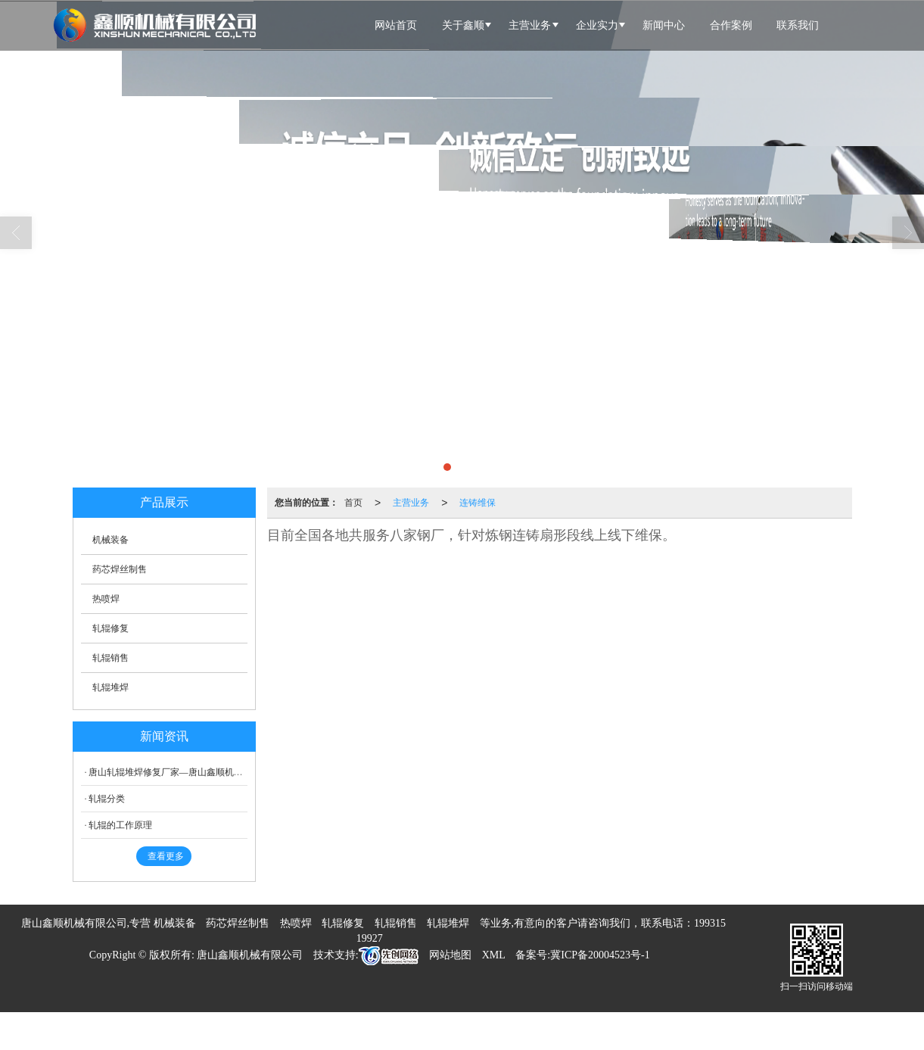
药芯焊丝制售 (119, 569)
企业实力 (597, 25)
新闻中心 (663, 25)
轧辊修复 (110, 628)
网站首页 (396, 25)
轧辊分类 (107, 798)
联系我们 (797, 25)
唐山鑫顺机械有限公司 (250, 955)
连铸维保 (477, 502)
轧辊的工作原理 (120, 825)
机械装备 (110, 539)
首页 (353, 502)
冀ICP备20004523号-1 (599, 955)
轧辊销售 (110, 658)
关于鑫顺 (463, 25)
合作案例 (731, 25)
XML (494, 955)
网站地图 (450, 955)
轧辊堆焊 (110, 687)
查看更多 (166, 856)
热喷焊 (106, 599)
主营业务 (530, 25)
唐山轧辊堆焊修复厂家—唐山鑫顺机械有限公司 (184, 772)
